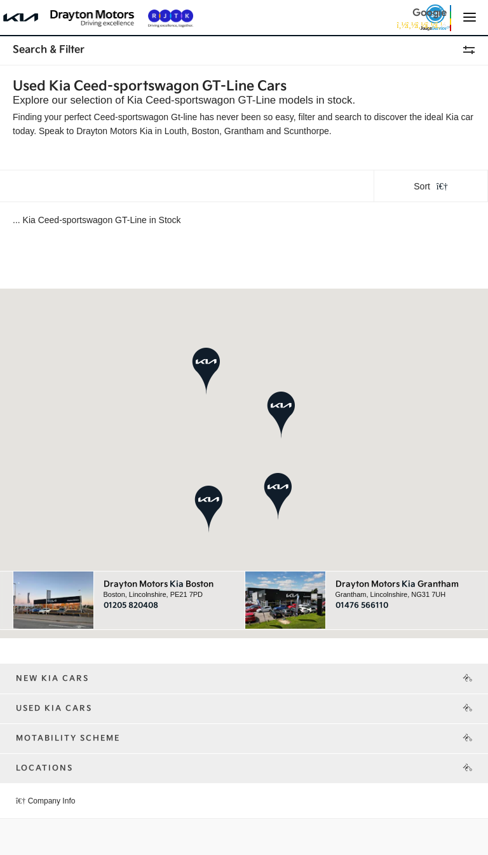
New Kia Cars (52, 678)
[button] (281, 415)
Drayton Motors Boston (159, 584)
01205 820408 (131, 605)
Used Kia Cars (54, 708)
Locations (44, 768)
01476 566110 (362, 605)
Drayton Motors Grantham (397, 584)
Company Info (45, 801)
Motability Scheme (68, 738)
